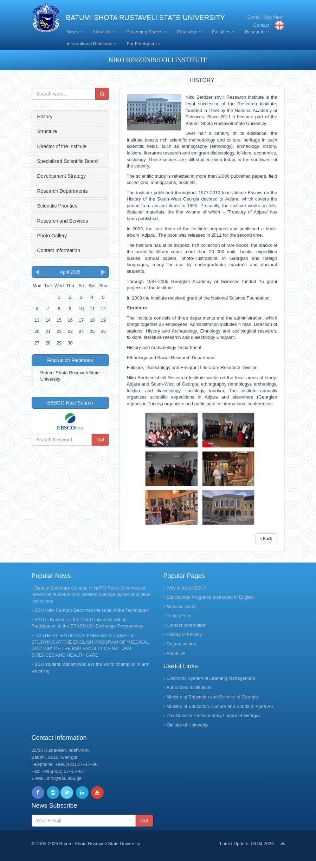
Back (266, 538)
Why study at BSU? (186, 588)
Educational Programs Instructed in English (210, 597)
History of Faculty (184, 634)
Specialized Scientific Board (67, 161)
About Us (104, 31)
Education (189, 31)
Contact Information (58, 250)
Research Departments (62, 191)
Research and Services (62, 221)
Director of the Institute (62, 146)
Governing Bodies (146, 31)
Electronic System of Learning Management (211, 678)
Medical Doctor (182, 606)
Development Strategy (61, 176)
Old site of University (187, 725)
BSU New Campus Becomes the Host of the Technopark (92, 610)
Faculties (223, 31)
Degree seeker (181, 643)
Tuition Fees (179, 615)
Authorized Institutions (189, 687)
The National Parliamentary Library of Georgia (213, 715)
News (74, 31)
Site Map (273, 17)
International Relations (91, 43)
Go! (100, 439)
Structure (47, 131)
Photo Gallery (52, 235)
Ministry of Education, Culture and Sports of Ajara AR (220, 706)
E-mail (253, 17)
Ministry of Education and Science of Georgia (212, 696)
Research (257, 31)
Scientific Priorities (57, 206)
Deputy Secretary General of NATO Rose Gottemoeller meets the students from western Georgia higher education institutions (91, 594)
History (45, 116)
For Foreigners (144, 43)
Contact (261, 25)
